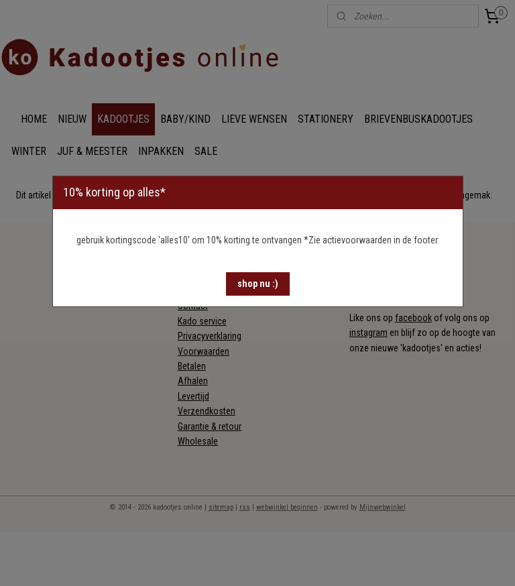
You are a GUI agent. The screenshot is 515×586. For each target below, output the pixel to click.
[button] (258, 284)
